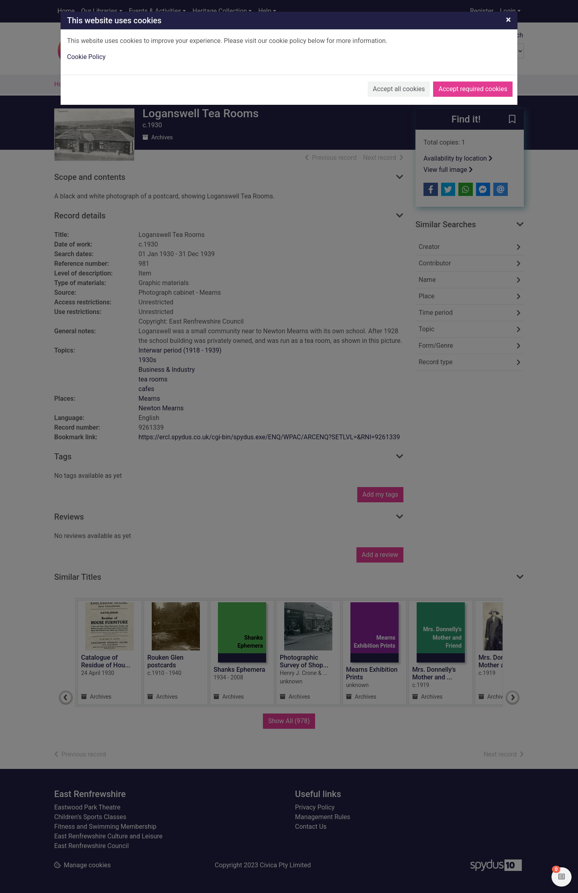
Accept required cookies (472, 89)
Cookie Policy (86, 57)
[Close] (508, 19)
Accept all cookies (399, 89)
